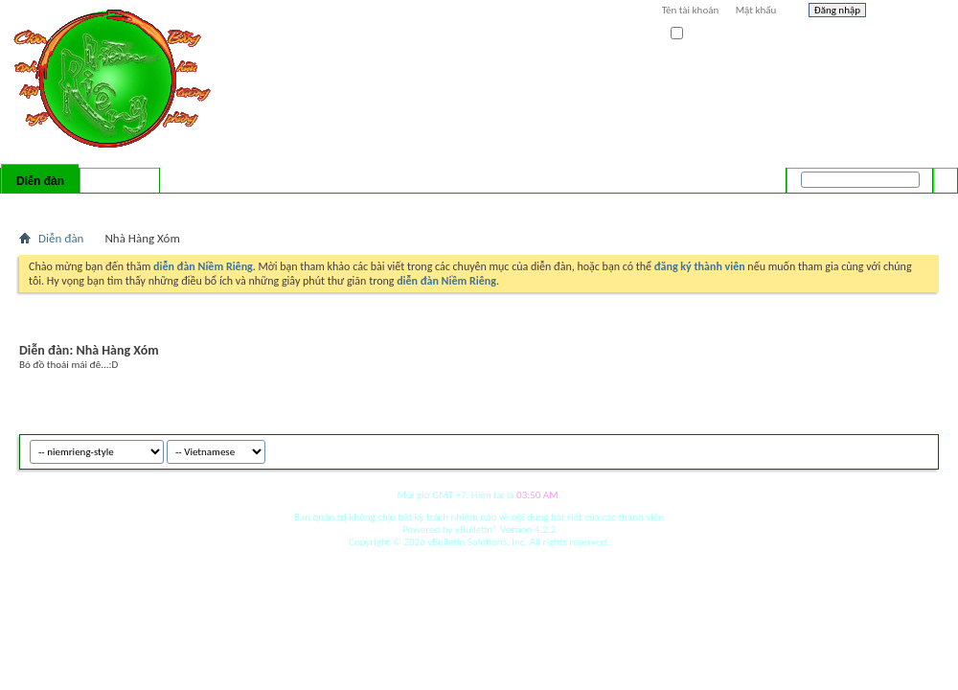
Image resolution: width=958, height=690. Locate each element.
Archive (883, 449)
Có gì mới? (119, 181)
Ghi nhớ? (698, 34)
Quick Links (268, 206)
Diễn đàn (40, 181)
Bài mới (41, 206)
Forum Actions (186, 206)
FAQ (79, 206)
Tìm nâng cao (907, 205)
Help (907, 12)
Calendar (121, 206)
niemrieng (831, 449)
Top (919, 449)
